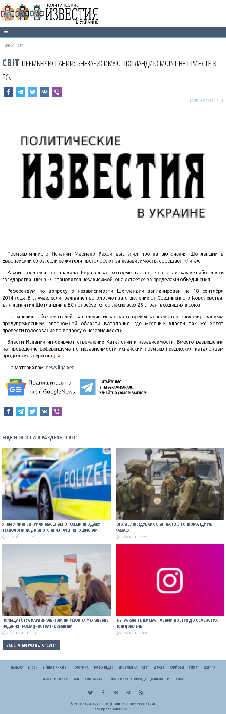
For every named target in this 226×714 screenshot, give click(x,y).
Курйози (176, 667)
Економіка (128, 667)
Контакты (93, 678)
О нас (178, 678)
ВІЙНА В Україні (55, 667)
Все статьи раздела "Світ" (31, 645)
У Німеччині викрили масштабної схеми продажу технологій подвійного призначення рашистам (51, 527)
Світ (10, 62)
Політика (80, 667)
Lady (76, 678)
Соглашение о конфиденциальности (138, 678)
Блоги (33, 667)
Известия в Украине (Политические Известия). (115, 704)
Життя (209, 667)
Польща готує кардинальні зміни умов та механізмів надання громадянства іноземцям (55, 623)
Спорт (194, 667)
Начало (17, 667)
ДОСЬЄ (159, 667)
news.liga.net (60, 367)
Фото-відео (103, 667)
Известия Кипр (55, 678)
